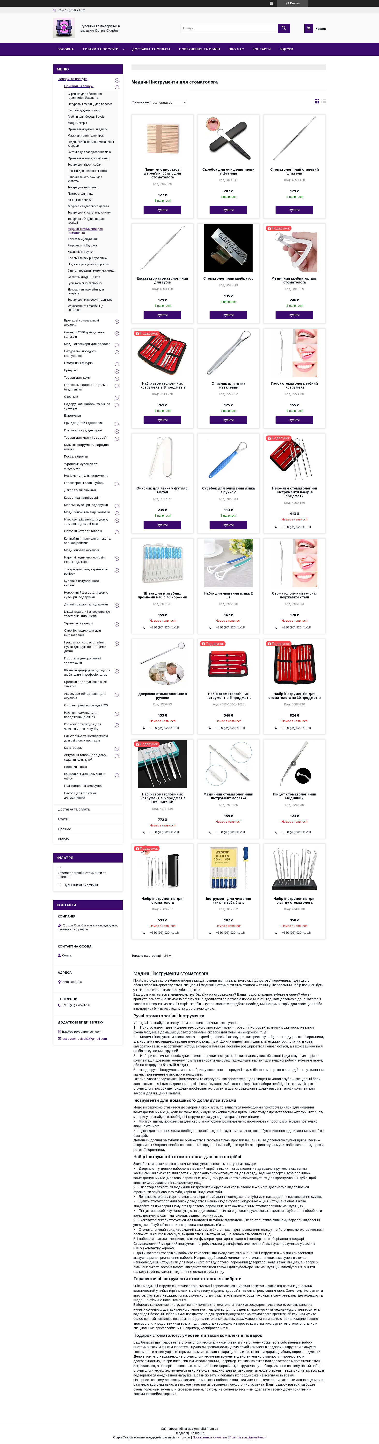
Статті (63, 819)
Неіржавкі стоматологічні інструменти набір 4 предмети (294, 492)
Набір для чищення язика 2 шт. (228, 595)
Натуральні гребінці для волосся (90, 104)
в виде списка (323, 102)
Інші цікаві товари (80, 200)
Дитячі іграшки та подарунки (86, 604)
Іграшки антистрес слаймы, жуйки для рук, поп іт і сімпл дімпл (85, 647)
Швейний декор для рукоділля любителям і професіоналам (87, 672)
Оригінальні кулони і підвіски (87, 129)
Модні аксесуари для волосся (87, 344)
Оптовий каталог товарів (83, 531)
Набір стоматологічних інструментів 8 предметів (162, 385)
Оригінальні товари (79, 86)
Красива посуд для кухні (83, 430)
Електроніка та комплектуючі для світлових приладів (86, 738)
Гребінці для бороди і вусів (86, 116)
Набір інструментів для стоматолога (162, 900)
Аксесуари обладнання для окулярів (85, 696)
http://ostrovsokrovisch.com (82, 1031)
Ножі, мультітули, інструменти (86, 475)
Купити (162, 210)
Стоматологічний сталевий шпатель (294, 171)
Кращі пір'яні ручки (80, 251)
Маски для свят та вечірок (85, 135)
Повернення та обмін (199, 49)
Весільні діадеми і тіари (84, 110)
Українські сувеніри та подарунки (80, 466)
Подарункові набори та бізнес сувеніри (87, 406)
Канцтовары (73, 747)
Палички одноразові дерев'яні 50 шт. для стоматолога (162, 173)
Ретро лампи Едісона (82, 245)
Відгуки (286, 49)
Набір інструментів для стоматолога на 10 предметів (294, 696)
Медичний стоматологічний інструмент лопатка (228, 796)
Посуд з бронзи (76, 456)
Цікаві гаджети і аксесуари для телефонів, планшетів (87, 614)
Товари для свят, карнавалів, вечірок (86, 571)
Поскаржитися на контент (210, 1437)
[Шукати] (284, 28)
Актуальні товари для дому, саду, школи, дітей (85, 757)
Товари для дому (77, 377)
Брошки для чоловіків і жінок (87, 171)
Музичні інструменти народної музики (87, 447)
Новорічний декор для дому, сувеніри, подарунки (86, 595)
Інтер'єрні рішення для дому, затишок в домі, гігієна (86, 522)
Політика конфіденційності (247, 1437)
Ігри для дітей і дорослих (83, 423)
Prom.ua (212, 1428)
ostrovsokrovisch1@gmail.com (84, 1038)
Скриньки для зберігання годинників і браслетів (85, 95)
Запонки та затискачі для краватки (85, 179)
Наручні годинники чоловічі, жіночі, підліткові (85, 560)
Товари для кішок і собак (84, 164)
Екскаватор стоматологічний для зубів (162, 280)
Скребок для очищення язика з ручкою (228, 490)
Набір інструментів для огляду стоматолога (294, 900)
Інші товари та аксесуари (83, 785)
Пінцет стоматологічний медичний (294, 796)
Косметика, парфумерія (82, 497)
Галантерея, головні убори (84, 483)
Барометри (72, 415)
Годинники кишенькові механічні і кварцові (91, 143)
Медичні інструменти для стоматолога (85, 231)
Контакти (262, 49)
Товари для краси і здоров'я (86, 437)
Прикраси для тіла (80, 193)
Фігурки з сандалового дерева (88, 206)
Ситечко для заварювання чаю (89, 152)
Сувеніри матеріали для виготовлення (82, 633)
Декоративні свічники (80, 490)
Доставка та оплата (151, 49)
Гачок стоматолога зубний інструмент (294, 385)
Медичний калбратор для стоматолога (294, 280)
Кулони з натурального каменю (81, 583)
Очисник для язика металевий (228, 385)
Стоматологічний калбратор (228, 278)
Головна (66, 49)
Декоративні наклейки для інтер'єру (86, 291)
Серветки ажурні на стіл (84, 277)
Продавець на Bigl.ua (189, 1433)
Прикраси (71, 370)
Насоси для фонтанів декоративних (80, 795)
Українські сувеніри (78, 623)
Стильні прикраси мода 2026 (86, 705)
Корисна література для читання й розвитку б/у (82, 726)
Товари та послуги (100, 49)
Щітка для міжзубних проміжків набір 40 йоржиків (162, 595)
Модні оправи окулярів (81, 550)
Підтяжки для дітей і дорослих (88, 264)
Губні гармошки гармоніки (85, 283)
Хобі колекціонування (83, 239)
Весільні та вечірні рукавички (88, 258)
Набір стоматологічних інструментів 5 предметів (228, 696)
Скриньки (71, 396)
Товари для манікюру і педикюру (90, 299)
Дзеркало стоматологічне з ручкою (162, 696)
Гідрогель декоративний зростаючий (82, 661)
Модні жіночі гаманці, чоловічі (87, 512)
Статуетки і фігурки (78, 363)
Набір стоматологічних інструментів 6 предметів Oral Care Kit (162, 798)
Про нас (236, 49)
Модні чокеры (77, 123)
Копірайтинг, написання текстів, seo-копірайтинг (87, 541)
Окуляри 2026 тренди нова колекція (84, 334)
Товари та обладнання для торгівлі (86, 220)
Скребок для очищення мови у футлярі (228, 171)
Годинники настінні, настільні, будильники (86, 387)
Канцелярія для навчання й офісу (84, 776)
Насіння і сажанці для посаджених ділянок (80, 715)
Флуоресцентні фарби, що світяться (85, 308)
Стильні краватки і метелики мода (91, 270)
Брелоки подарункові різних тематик (85, 684)
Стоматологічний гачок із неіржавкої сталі (294, 595)
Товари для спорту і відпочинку (89, 212)
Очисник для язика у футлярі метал (162, 490)
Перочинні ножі (75, 767)
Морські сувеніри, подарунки (86, 505)
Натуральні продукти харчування (80, 353)
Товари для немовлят (83, 187)
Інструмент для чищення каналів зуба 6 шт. (228, 900)
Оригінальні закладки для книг (88, 158)
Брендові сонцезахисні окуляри (81, 323)
